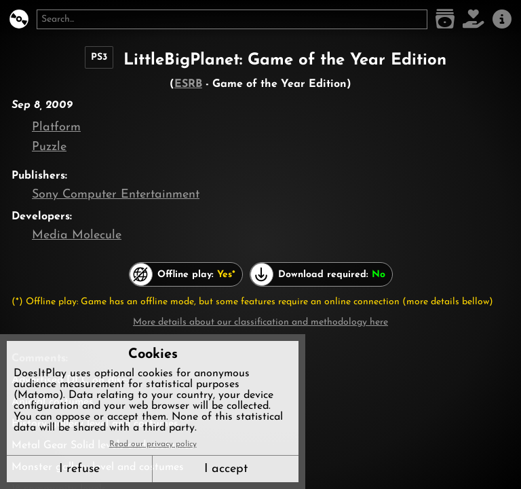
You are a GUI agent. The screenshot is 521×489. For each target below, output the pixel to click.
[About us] (502, 19)
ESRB (188, 84)
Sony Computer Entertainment (115, 194)
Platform (56, 127)
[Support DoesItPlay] (473, 19)
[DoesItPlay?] (19, 19)
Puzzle (49, 147)
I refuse (79, 469)
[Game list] (445, 19)
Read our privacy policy (153, 444)
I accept (226, 469)
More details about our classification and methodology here (260, 322)
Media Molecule (76, 235)
